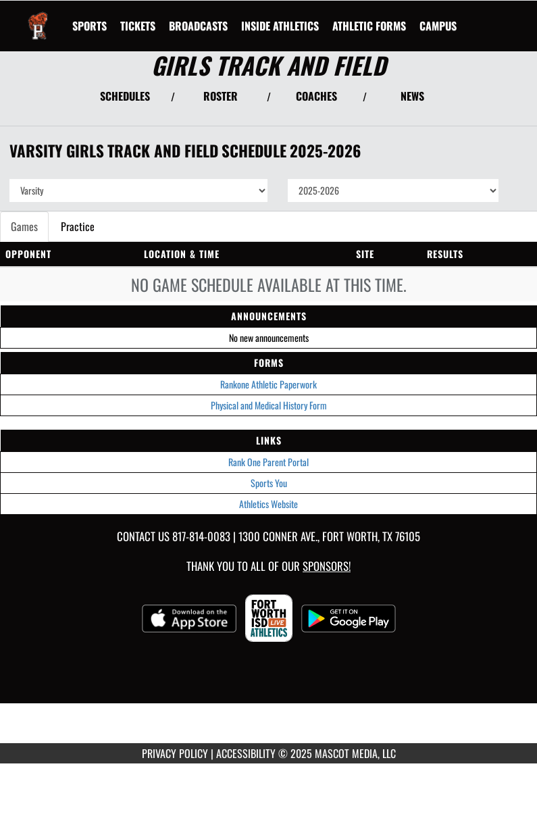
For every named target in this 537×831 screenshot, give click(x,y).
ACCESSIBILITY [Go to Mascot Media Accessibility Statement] (246, 753)
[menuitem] (137, 26)
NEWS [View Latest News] (412, 96)
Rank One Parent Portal (268, 462)
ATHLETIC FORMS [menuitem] (369, 26)
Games (24, 226)
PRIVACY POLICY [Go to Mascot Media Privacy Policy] (175, 753)
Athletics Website (268, 504)
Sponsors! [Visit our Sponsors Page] (327, 565)
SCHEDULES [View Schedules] (125, 96)
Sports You (269, 483)
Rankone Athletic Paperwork (268, 384)
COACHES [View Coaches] (316, 96)
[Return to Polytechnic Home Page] (38, 17)
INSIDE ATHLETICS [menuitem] (280, 26)
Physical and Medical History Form (269, 405)
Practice (78, 226)
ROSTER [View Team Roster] (220, 96)
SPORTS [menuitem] (89, 26)
